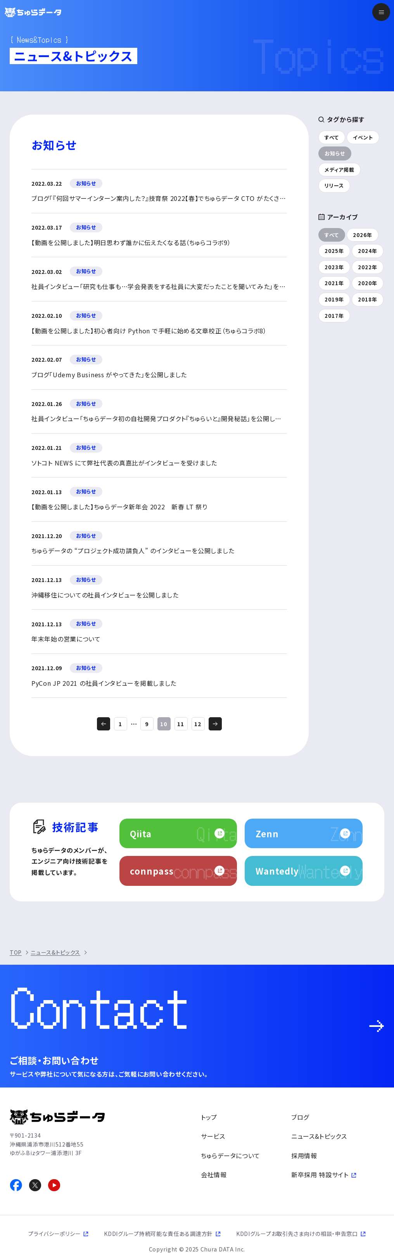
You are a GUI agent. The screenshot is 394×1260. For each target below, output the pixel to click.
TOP (16, 952)
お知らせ (335, 153)
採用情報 (304, 1155)
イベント (363, 137)
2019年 (334, 299)
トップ (209, 1117)
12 (197, 724)
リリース (334, 185)
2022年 (367, 267)
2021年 (334, 283)
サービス (213, 1136)
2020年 (367, 283)
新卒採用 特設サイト (320, 1174)
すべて (332, 137)
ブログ (300, 1117)
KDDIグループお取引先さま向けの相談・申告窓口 (297, 1233)
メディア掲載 (339, 169)
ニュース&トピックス (55, 952)
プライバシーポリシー (54, 1233)
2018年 (367, 299)
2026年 (362, 235)
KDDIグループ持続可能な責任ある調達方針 (158, 1233)
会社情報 (214, 1174)
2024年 (367, 250)
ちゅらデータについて (230, 1155)
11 (180, 724)
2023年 (334, 267)
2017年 (334, 315)
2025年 (334, 250)
